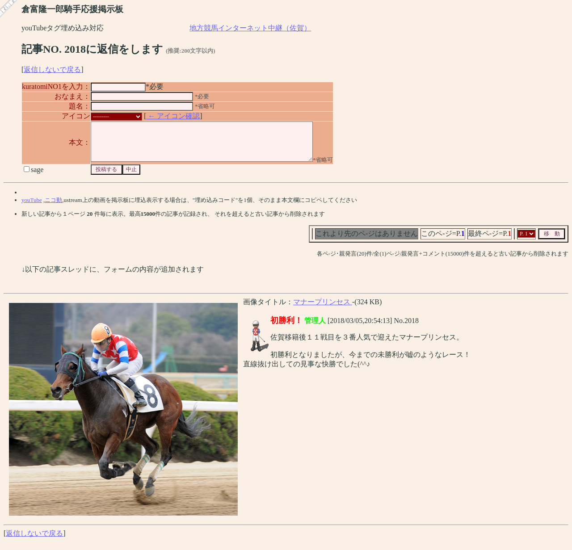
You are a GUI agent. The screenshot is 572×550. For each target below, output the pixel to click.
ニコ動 (53, 208)
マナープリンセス (322, 310)
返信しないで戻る (52, 69)
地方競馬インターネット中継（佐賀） (250, 28)
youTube (31, 208)
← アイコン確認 (173, 116)
